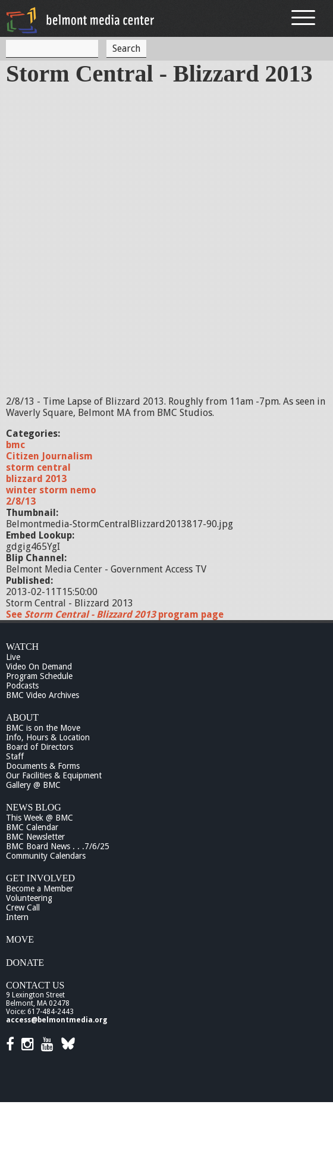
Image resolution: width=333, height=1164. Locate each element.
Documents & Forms (43, 766)
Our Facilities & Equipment (54, 775)
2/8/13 (21, 501)
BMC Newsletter (35, 836)
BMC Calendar (32, 827)
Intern (17, 917)
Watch (22, 647)
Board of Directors (39, 747)
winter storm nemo (51, 490)
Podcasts (22, 685)
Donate (25, 963)
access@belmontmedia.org (56, 1020)
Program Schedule (39, 676)
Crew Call (23, 907)
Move (20, 939)
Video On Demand (39, 666)
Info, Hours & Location (48, 737)
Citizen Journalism (49, 456)
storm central (38, 467)
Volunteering (29, 898)
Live (13, 657)
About (22, 717)
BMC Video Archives (42, 695)
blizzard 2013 (36, 478)
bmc (15, 444)
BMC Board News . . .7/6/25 (57, 846)
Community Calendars (46, 856)
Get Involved (40, 878)
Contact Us (35, 985)
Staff (15, 756)
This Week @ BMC (39, 817)
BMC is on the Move (43, 728)
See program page (115, 614)
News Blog (33, 807)
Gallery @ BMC (33, 785)
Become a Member (39, 888)
